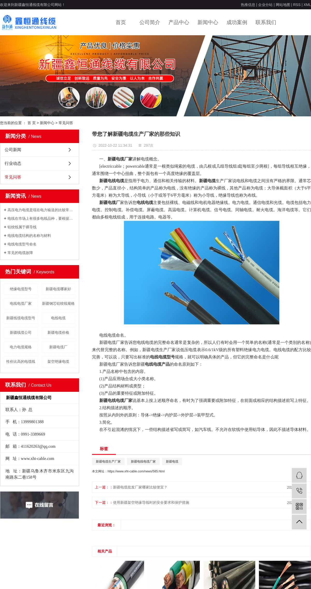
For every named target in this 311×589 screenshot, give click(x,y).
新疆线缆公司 (21, 332)
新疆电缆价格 (58, 332)
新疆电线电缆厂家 (143, 461)
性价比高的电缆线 (20, 361)
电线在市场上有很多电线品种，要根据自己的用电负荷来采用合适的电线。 (41, 218)
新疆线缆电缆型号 (20, 318)
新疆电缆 (172, 461)
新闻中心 (207, 22)
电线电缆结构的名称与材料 (29, 235)
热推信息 (248, 5)
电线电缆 (58, 318)
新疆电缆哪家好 (58, 289)
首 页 (31, 123)
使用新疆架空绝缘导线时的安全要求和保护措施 (151, 502)
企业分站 (265, 5)
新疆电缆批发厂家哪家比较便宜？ (140, 487)
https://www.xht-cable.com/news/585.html (136, 471)
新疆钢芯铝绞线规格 (58, 303)
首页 (121, 22)
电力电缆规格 (21, 347)
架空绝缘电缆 (58, 361)
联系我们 (266, 22)
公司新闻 (13, 149)
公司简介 (149, 22)
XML (307, 5)
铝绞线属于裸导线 (22, 227)
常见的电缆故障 (20, 253)
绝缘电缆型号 (21, 289)
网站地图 (283, 5)
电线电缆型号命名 (22, 244)
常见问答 (66, 123)
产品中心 (178, 22)
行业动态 (13, 163)
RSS (297, 5)
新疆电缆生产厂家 (108, 461)
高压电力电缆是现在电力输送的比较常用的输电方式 (41, 210)
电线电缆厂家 (21, 303)
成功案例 (237, 22)
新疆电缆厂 (58, 347)
